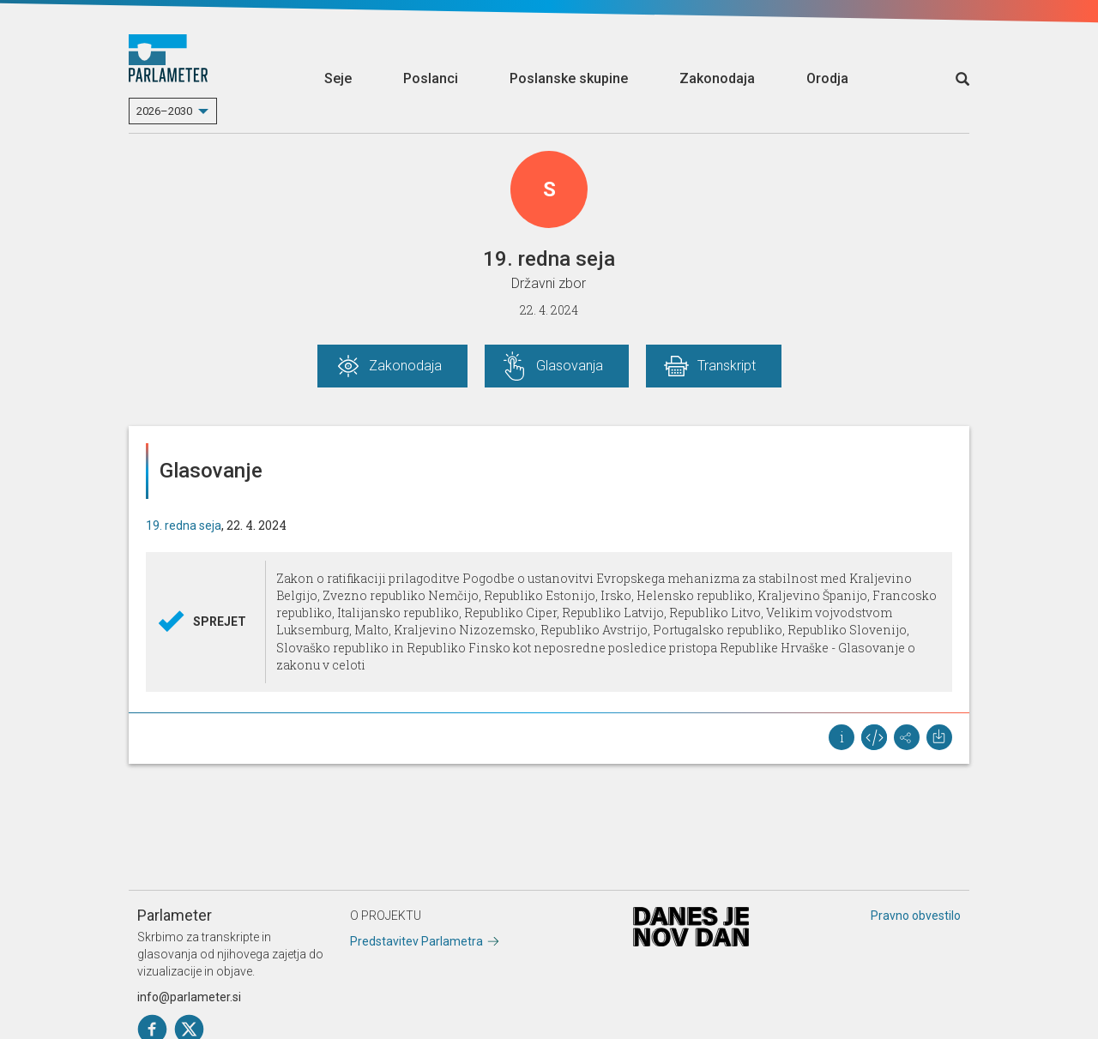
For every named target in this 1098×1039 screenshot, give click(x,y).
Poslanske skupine (569, 78)
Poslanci (430, 78)
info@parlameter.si (189, 997)
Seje (338, 78)
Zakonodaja (717, 78)
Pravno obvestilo (916, 915)
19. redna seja (183, 525)
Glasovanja (569, 365)
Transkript (726, 365)
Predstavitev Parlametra (416, 941)
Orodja (827, 78)
